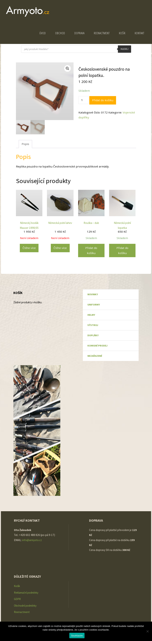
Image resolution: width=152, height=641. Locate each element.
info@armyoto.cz (32, 540)
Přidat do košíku (102, 100)
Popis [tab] (25, 144)
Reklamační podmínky (26, 592)
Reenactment (22, 611)
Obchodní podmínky (25, 605)
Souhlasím (77, 635)
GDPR (17, 599)
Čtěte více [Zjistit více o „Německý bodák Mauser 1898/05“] (29, 248)
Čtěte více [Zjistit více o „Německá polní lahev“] (60, 248)
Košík (17, 586)
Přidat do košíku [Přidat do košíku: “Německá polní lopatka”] (122, 250)
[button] (67, 68)
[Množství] (83, 100)
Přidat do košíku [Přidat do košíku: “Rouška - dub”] (91, 250)
